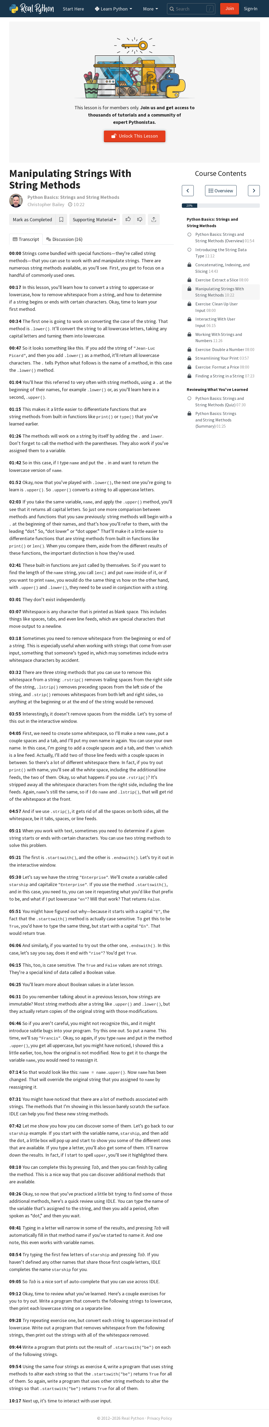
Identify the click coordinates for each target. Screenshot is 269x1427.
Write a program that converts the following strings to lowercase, (105, 1301)
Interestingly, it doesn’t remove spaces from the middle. (79, 714)
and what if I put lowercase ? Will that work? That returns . (91, 899)
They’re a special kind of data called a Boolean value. (62, 972)
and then (148, 748)
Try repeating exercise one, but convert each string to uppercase (87, 1320)
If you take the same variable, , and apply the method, (91, 502)
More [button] (149, 9)
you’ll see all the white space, (79, 770)
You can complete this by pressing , (61, 1167)
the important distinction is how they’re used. (89, 553)
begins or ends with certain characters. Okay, (75, 302)
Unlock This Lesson (134, 136)
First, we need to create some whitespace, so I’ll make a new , (89, 733)
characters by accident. (56, 660)
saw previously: (91, 516)
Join (229, 8)
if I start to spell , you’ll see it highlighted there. (114, 1155)
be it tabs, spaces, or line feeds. (65, 818)
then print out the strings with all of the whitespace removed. (87, 1335)
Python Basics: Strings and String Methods (73, 197)
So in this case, (37, 462)
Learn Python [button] (112, 9)
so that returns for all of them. (81, 1388)
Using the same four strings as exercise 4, (64, 1366)
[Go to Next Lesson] (254, 190)
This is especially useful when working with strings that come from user (99, 645)
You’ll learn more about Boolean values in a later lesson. (78, 984)
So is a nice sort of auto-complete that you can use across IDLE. (91, 1281)
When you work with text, (48, 830)
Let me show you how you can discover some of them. (77, 1126)
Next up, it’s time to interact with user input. (67, 1401)
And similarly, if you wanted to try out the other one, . (89, 945)
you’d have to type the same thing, (56, 926)
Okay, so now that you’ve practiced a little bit (68, 1194)
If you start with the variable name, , (95, 1133)
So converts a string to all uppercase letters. (100, 489)
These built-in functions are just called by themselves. (76, 565)
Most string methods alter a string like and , (98, 1004)
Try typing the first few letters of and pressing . (84, 1254)
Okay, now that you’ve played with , (67, 482)
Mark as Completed (32, 219)
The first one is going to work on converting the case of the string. (89, 321)
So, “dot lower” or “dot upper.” (69, 531)
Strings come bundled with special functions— (68, 253)
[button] (128, 219)
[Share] (154, 219)
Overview (221, 191)
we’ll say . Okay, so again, (57, 1038)
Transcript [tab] (26, 239)
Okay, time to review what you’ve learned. (64, 1293)
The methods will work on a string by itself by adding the (79, 436)
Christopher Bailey (46, 204)
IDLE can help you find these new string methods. (59, 1114)
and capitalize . (58, 884)
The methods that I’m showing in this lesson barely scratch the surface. (97, 1106)
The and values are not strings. (120, 965)
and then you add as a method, (69, 355)
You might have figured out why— (56, 911)
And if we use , (46, 811)
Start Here (73, 9)
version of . (47, 470)
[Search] (191, 8)
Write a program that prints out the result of (88, 1347)
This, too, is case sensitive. (49, 965)
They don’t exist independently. (54, 599)
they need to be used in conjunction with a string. (118, 587)
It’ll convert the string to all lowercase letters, (98, 328)
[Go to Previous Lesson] (188, 190)
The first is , (50, 857)
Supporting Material (93, 219)
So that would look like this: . (74, 1072)
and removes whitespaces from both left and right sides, (90, 694)
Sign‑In (251, 8)
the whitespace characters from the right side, (91, 784)
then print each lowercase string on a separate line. (60, 1308)
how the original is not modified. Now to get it (91, 1053)
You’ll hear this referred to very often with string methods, (81, 382)
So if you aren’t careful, (45, 1023)
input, (15, 653)
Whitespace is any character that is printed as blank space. (80, 611)
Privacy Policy (159, 1418)
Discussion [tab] (64, 239)
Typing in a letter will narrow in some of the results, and (78, 1228)
